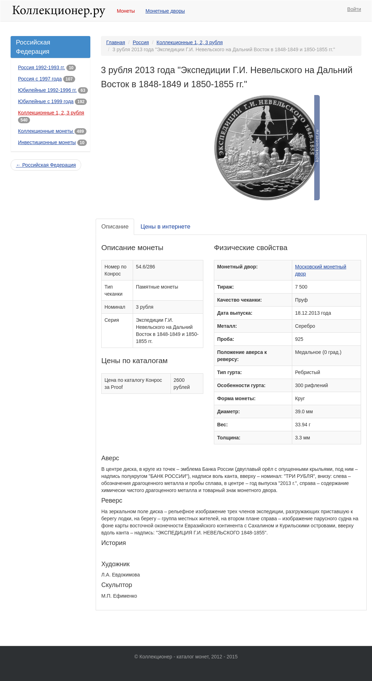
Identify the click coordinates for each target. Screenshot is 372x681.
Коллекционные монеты (46, 131)
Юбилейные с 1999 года (45, 101)
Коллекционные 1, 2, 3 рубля (51, 113)
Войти (354, 9)
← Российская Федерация (46, 165)
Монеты (126, 11)
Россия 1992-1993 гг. (41, 67)
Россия (141, 42)
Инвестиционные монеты (47, 142)
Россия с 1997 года (40, 79)
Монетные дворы (165, 11)
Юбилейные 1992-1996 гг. (47, 90)
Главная (115, 42)
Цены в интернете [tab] (165, 226)
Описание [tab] (114, 226)
